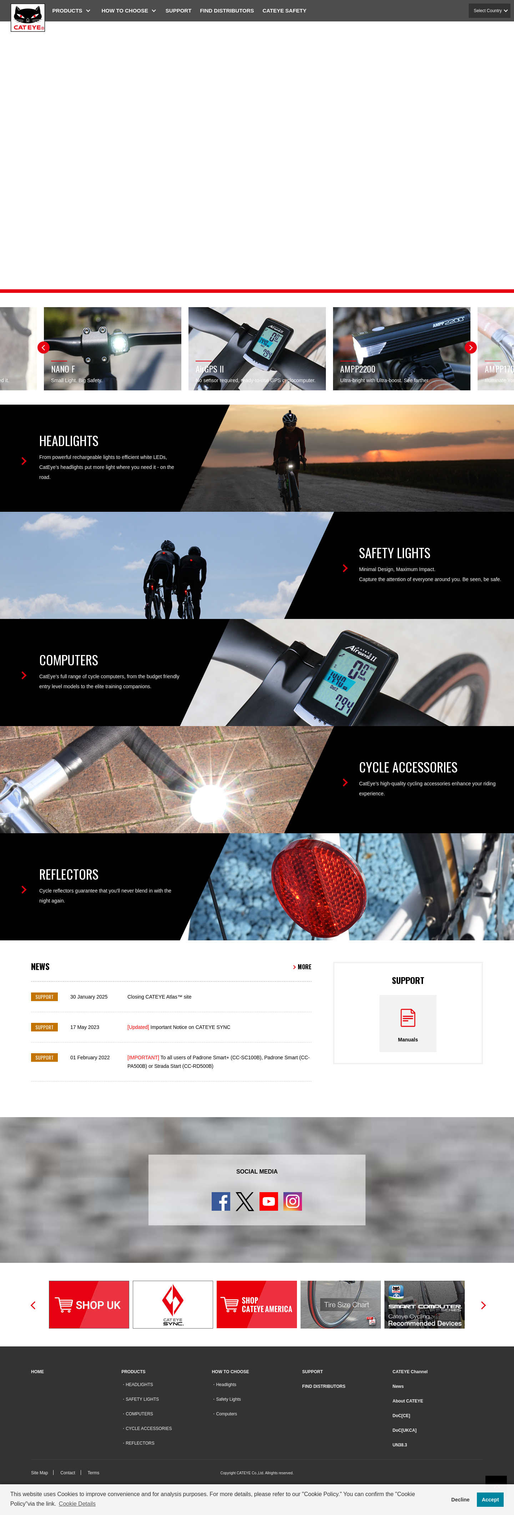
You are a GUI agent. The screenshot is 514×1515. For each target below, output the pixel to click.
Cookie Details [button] (77, 1504)
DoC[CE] (401, 1415)
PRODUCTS (70, 11)
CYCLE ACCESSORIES (149, 1428)
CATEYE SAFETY (287, 11)
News (398, 1386)
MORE (305, 967)
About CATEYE (408, 1401)
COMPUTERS (139, 1413)
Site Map (39, 1472)
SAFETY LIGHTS (142, 1399)
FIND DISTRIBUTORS (230, 11)
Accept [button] (490, 1499)
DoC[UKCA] (405, 1430)
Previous (43, 347)
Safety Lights (228, 1399)
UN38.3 (400, 1445)
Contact (67, 1472)
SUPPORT (182, 11)
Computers (226, 1413)
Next (471, 347)
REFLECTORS (140, 1443)
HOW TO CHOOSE (128, 11)
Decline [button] (460, 1499)
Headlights (226, 1384)
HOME (37, 1371)
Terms (94, 1472)
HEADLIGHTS (139, 1384)
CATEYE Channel (410, 1371)
